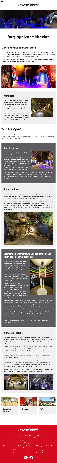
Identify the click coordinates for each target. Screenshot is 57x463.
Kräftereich (45, 52)
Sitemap (15, 453)
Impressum (22, 453)
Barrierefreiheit (40, 453)
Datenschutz (30, 453)
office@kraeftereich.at (30, 440)
